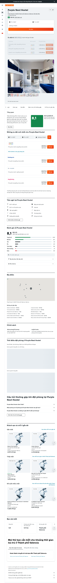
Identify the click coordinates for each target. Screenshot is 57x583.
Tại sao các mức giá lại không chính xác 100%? (31, 578)
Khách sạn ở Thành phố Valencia (38, 556)
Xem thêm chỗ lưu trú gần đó (48, 429)
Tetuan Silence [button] (11, 474)
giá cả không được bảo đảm (32, 568)
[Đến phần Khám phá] (2, 19)
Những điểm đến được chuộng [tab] (31, 547)
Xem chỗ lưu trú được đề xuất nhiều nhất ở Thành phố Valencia (43, 484)
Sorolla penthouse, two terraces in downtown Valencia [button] (18, 502)
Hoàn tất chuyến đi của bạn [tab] (15, 547)
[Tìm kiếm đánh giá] (32, 255)
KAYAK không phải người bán (31, 573)
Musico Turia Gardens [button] (13, 446)
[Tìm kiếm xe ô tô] (2, 15)
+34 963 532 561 (12, 15)
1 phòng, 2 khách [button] (13, 25)
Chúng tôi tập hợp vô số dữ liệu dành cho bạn (31, 575)
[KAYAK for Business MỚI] (2, 25)
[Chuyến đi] (2, 29)
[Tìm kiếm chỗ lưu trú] (2, 12)
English (40, 1)
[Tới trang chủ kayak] (9, 5)
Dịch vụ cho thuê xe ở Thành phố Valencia (19, 556)
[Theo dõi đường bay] (2, 22)
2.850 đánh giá (18, 17)
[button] (54, 2)
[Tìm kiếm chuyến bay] (2, 9)
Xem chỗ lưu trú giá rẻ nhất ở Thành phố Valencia (43, 456)
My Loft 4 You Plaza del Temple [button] (39, 473)
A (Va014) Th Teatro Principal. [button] (38, 501)
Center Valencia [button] (35, 446)
